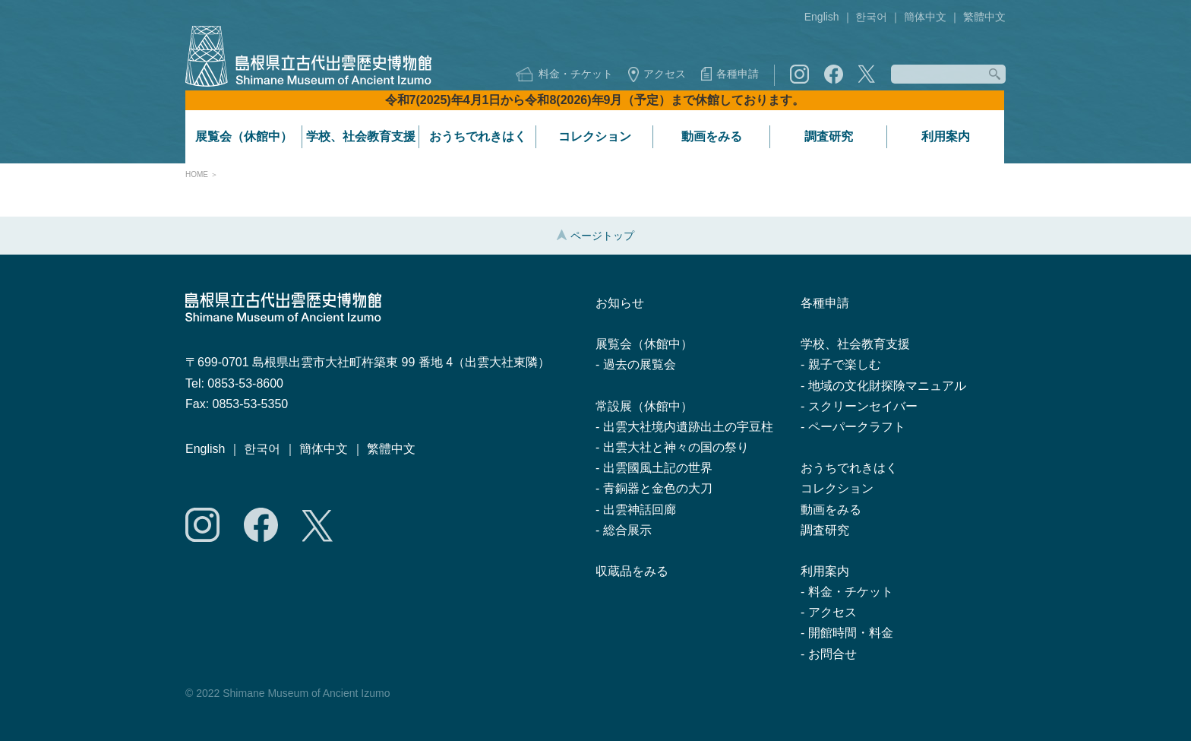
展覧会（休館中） (243, 136)
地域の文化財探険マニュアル (887, 385)
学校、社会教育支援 (360, 136)
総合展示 (627, 530)
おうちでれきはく (477, 136)
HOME (196, 174)
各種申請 (737, 74)
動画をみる (711, 136)
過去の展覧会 (639, 364)
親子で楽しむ (844, 364)
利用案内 (945, 136)
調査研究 (828, 136)
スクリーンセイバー (863, 406)
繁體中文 (984, 17)
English (821, 17)
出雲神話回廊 (639, 509)
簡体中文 (925, 17)
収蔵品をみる (632, 571)
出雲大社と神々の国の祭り (676, 447)
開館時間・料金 (850, 632)
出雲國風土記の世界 (657, 467)
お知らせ (620, 302)
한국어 (871, 17)
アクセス (664, 74)
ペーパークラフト (856, 426)
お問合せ (832, 654)
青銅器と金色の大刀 (657, 488)
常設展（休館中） (644, 406)
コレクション (594, 136)
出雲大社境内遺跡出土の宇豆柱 (688, 426)
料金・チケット (576, 74)
